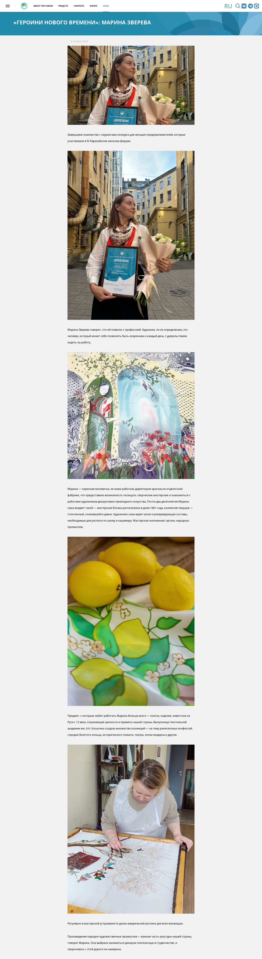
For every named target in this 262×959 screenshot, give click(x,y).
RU (228, 6)
